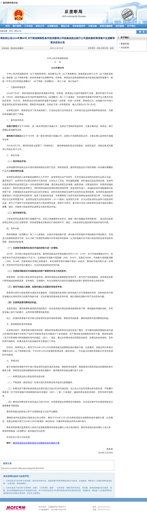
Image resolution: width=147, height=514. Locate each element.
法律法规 (92, 26)
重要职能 (125, 44)
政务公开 (40, 26)
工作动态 (28, 26)
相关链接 (119, 26)
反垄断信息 (52, 26)
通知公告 (65, 26)
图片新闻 (17, 26)
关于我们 (131, 26)
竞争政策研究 (78, 26)
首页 (7, 26)
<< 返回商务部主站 (9, 3)
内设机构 (125, 47)
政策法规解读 (106, 26)
